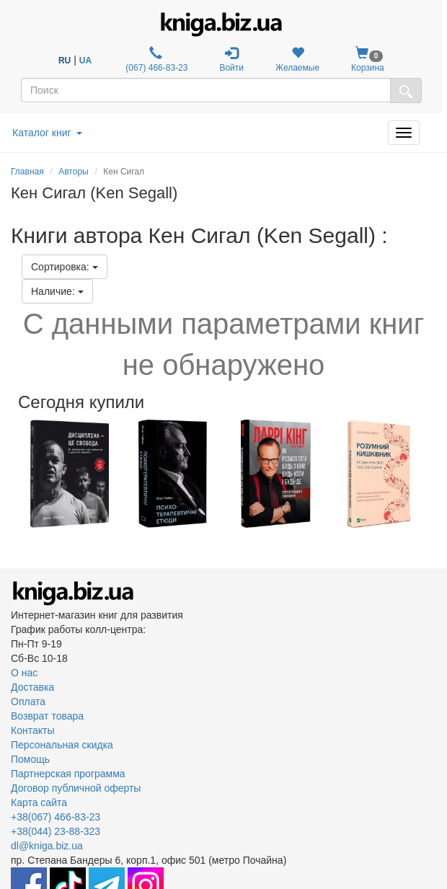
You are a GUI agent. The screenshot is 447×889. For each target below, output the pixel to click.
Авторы (73, 172)
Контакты (32, 730)
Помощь (30, 759)
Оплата (28, 701)
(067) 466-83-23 (155, 59)
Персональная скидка (62, 745)
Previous (13, 474)
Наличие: (57, 291)
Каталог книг (47, 132)
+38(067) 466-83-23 (55, 817)
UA (85, 61)
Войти (231, 59)
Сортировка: (64, 267)
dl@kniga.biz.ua (47, 846)
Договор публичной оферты (76, 788)
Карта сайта (39, 802)
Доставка (32, 687)
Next (434, 474)
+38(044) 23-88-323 (55, 831)
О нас (24, 672)
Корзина (367, 59)
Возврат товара (47, 716)
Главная (27, 172)
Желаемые (297, 59)
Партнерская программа (68, 773)
